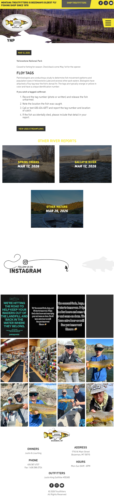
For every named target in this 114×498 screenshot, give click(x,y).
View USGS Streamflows (31, 128)
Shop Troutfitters (76, 2)
